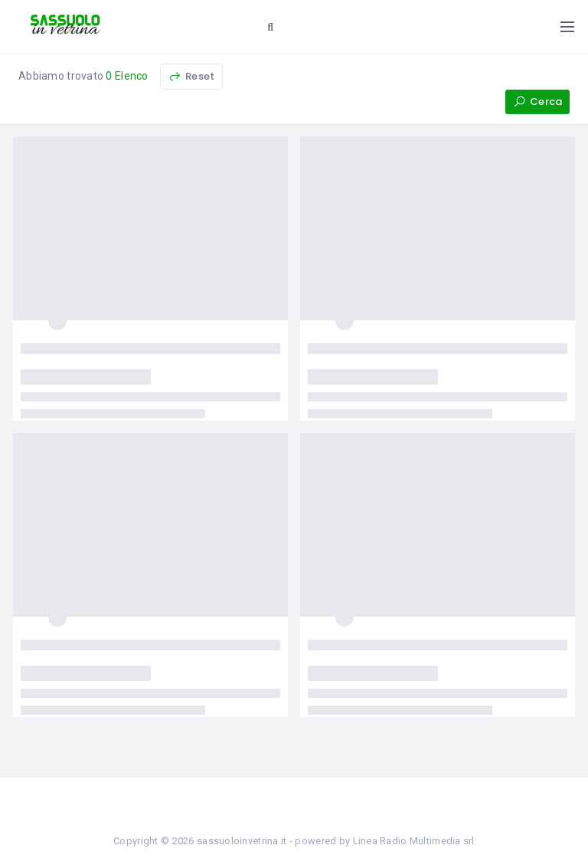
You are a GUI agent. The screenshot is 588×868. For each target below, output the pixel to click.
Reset (191, 76)
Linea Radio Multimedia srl (414, 841)
